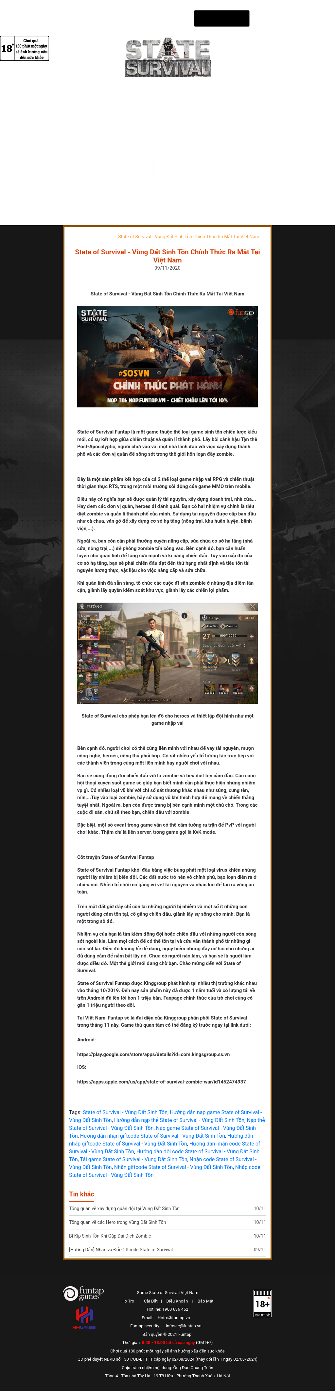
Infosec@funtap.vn (184, 1325)
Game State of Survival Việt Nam (167, 1292)
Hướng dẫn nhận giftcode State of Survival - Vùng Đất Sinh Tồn (152, 1136)
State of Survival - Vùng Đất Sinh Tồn (125, 1112)
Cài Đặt (151, 1301)
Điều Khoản (177, 1301)
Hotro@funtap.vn (174, 1317)
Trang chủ (82, 236)
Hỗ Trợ (128, 1301)
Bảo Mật (205, 1301)
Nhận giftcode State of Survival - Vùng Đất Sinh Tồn (173, 1167)
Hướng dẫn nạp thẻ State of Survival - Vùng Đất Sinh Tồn (179, 1120)
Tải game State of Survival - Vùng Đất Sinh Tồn (133, 1159)
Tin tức (102, 236)
